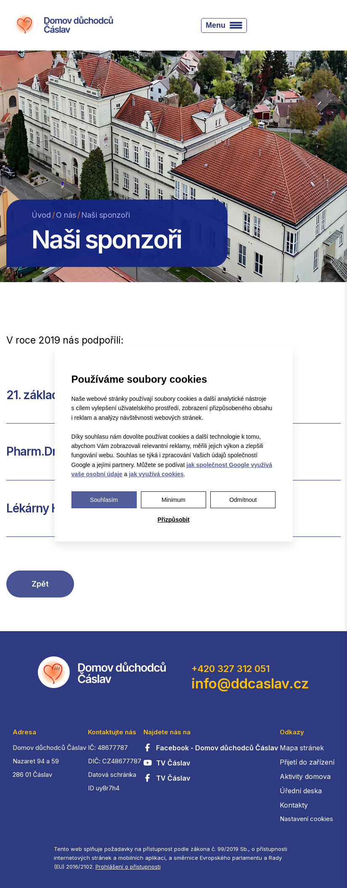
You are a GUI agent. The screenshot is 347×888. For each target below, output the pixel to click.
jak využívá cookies (156, 474)
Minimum (173, 499)
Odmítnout (243, 499)
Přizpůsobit (173, 519)
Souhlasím (104, 499)
